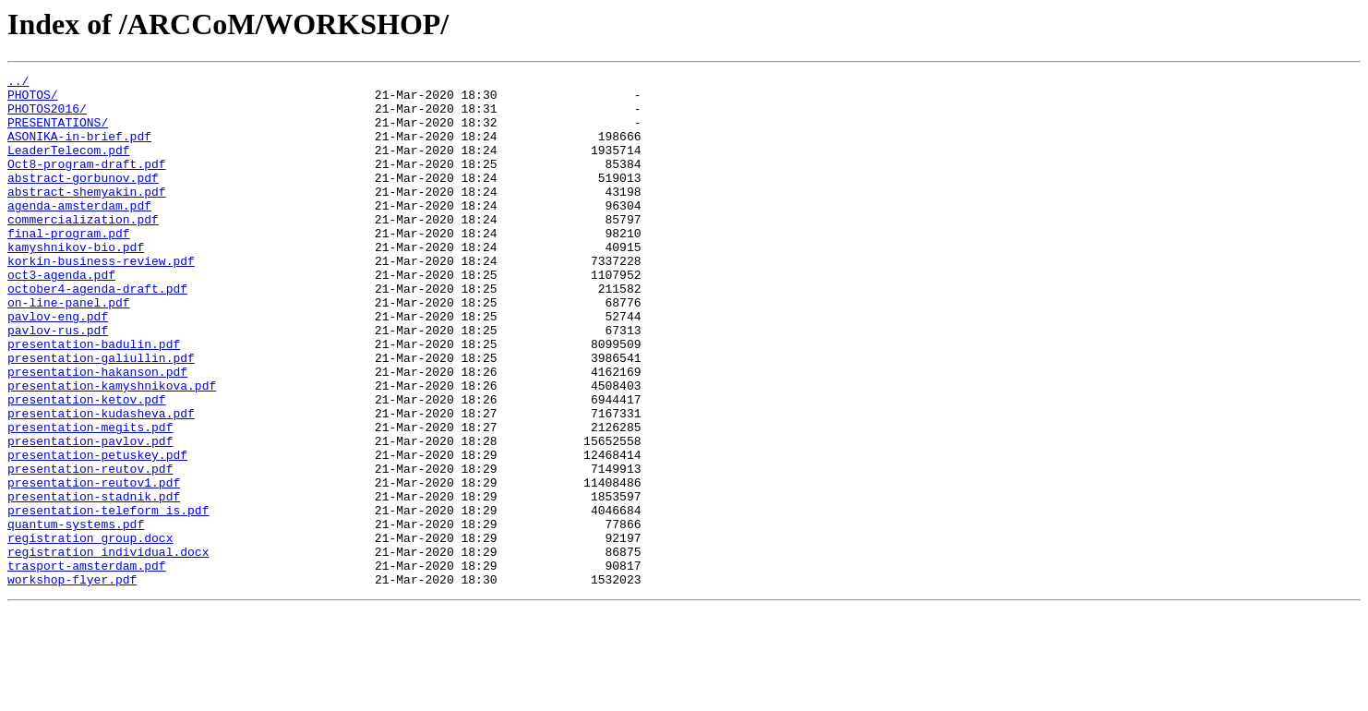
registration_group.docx (90, 631)
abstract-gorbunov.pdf (83, 199)
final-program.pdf (68, 266)
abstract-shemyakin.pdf (86, 216)
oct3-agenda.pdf (61, 315)
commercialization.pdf (83, 249)
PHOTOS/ (32, 99)
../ (18, 83)
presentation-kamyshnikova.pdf (111, 448)
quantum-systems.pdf (75, 615)
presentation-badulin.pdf (93, 399)
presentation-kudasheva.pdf (101, 482)
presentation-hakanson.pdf (97, 432)
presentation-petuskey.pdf (97, 532)
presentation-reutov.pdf (90, 548)
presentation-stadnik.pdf (93, 581)
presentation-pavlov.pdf (90, 515)
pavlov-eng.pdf (57, 365)
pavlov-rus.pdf (57, 382)
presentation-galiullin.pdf (101, 415)
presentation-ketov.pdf (86, 465)
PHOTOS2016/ (47, 116)
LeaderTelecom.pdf (68, 166)
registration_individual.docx (108, 648)
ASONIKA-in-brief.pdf (79, 149)
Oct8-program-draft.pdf (86, 183)
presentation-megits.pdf (90, 498)
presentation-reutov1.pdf (93, 565)
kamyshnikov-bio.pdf (75, 282)
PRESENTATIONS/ (57, 133)
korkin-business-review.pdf (101, 299)
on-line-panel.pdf (68, 349)
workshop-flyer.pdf (72, 681)
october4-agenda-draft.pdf (97, 332)
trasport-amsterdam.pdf (86, 665)
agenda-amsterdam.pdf (79, 232)
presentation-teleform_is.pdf (108, 598)
